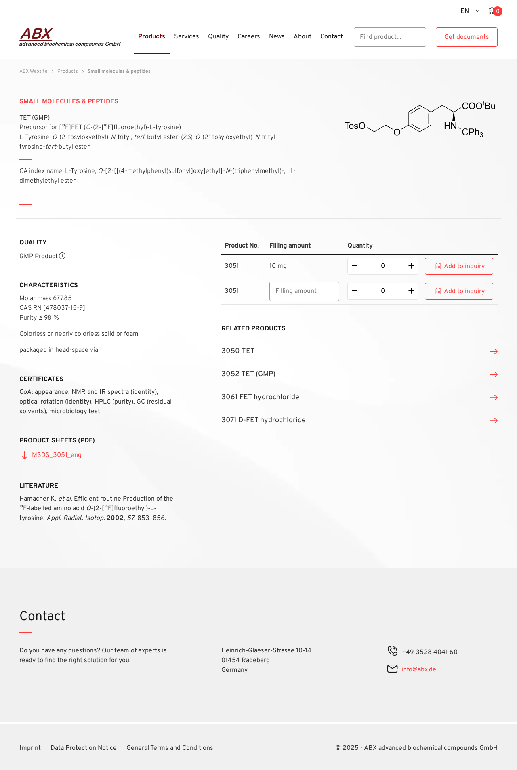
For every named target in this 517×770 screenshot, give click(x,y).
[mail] (392, 670)
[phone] (392, 652)
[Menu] (131, 41)
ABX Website (33, 71)
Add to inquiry (464, 267)
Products (67, 71)
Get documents (466, 37)
